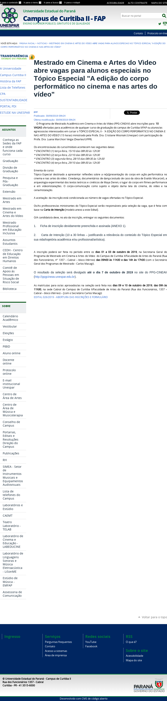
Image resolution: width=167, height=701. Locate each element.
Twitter (160, 24)
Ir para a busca (53, 2)
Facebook (91, 646)
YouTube (165, 24)
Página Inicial (27, 43)
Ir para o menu (33, 2)
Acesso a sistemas (56, 651)
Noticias (42, 43)
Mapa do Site (159, 2)
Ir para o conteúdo (11, 2)
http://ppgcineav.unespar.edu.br (55, 276)
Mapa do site (134, 660)
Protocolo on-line (157, 33)
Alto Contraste (137, 2)
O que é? (131, 642)
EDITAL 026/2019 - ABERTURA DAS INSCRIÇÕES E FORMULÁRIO (71, 297)
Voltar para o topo (154, 617)
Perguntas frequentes (58, 642)
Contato (138, 33)
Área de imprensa (56, 655)
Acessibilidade (115, 2)
